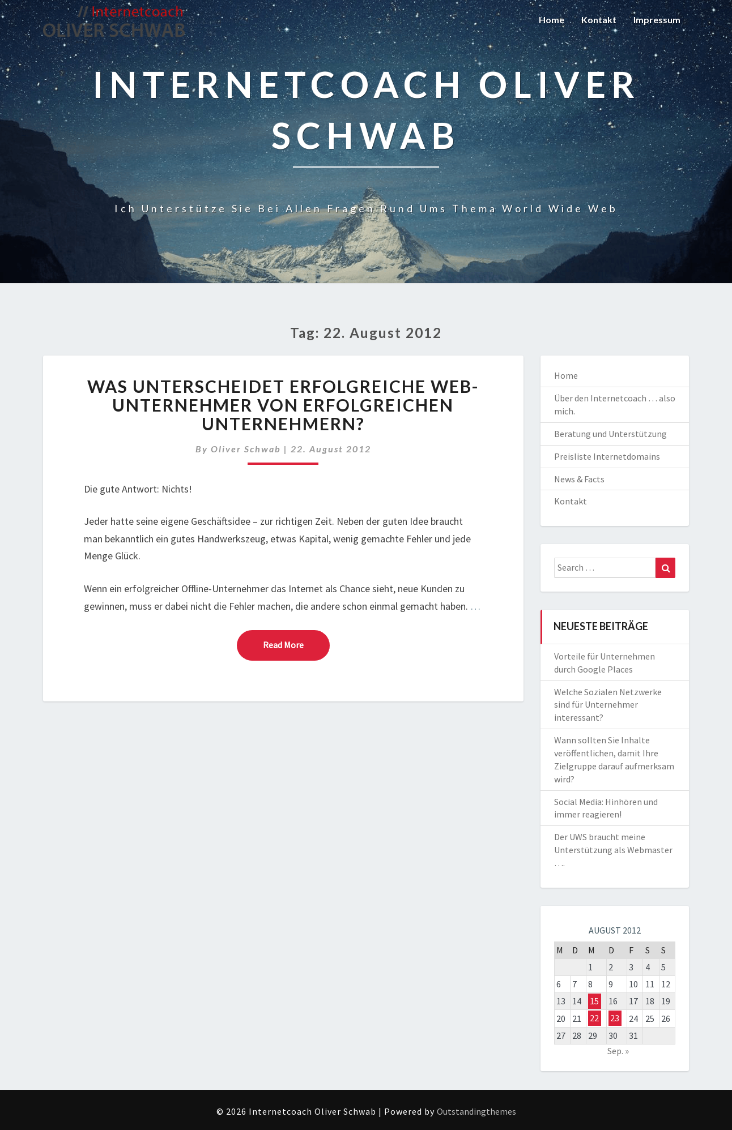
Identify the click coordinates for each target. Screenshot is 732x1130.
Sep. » (618, 1050)
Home (551, 19)
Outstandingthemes (476, 1111)
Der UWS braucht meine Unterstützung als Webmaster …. (613, 849)
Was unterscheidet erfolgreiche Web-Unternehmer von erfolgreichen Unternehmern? (283, 405)
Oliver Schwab (246, 448)
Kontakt (598, 19)
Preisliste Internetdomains (607, 456)
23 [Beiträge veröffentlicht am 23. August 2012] (614, 1018)
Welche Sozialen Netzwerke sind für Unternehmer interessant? (608, 705)
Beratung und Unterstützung (610, 433)
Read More (296, 644)
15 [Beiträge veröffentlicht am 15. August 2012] (594, 1001)
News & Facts (579, 479)
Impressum (656, 19)
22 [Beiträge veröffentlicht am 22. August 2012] (594, 1018)
